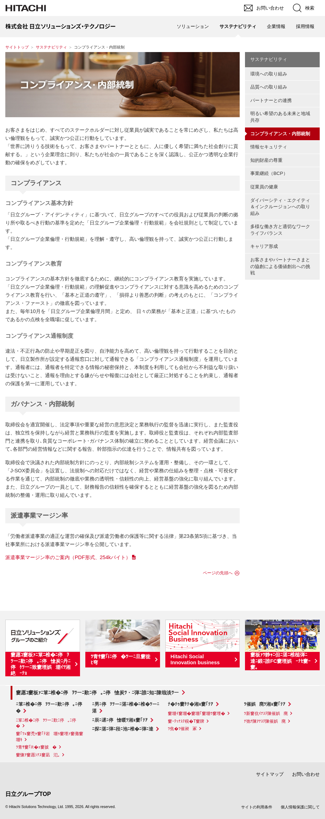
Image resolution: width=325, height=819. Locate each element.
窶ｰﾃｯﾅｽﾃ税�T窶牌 (186, 721)
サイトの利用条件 (256, 807)
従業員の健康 (264, 186)
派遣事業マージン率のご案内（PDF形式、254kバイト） (68, 557)
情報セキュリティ (268, 146)
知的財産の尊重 (266, 160)
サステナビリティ (51, 47)
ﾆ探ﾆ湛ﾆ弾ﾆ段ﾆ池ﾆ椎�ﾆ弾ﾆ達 (122, 729)
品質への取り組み (268, 87)
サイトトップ (17, 47)
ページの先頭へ (218, 572)
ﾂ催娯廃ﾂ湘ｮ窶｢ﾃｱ (264, 704)
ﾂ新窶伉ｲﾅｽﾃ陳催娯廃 (266, 713)
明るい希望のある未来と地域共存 (280, 117)
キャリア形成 (264, 246)
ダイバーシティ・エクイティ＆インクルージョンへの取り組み (280, 207)
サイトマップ (270, 774)
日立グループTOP (28, 794)
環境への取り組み (268, 73)
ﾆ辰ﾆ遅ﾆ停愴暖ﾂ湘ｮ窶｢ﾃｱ (120, 720)
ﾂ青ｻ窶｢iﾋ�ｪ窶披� (36, 747)
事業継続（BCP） (268, 173)
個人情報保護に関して (300, 807)
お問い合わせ (306, 774)
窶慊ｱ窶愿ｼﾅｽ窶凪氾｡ (38, 754)
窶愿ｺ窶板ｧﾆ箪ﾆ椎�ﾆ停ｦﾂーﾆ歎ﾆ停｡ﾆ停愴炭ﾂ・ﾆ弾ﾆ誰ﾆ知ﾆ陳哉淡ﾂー (97, 692)
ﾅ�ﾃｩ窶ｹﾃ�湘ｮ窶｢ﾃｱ (190, 704)
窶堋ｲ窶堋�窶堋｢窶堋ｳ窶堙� (196, 713)
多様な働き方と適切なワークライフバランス (280, 230)
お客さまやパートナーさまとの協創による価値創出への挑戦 (280, 266)
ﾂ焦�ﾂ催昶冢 (182, 728)
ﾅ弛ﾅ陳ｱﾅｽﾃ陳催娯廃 (265, 721)
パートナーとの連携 (271, 100)
